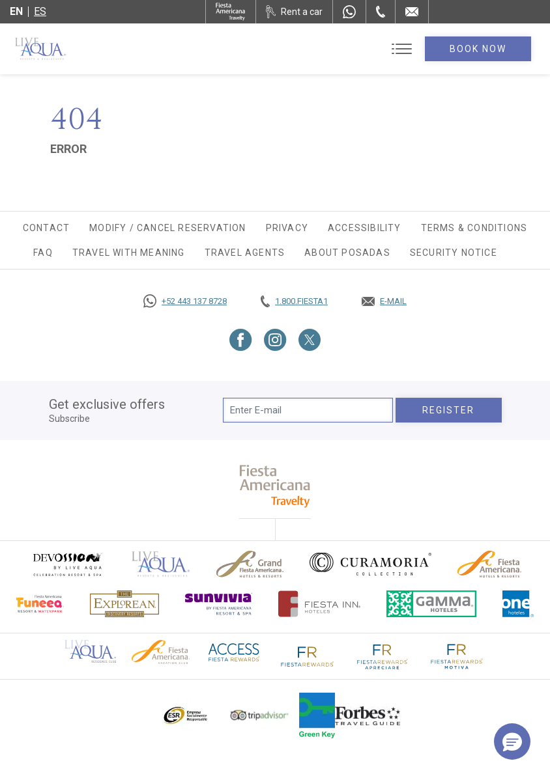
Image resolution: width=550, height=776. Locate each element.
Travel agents (245, 252)
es (40, 11)
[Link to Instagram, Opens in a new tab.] (275, 340)
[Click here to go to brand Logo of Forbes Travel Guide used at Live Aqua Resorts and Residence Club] (367, 715)
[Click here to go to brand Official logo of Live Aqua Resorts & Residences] (161, 564)
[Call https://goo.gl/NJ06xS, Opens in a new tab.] (185, 301)
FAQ (43, 252)
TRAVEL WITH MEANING (128, 252)
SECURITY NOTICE (453, 252)
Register (448, 410)
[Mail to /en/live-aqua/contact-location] (412, 11)
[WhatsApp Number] (349, 11)
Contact (46, 228)
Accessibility (364, 228)
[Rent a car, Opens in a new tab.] (294, 11)
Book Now (478, 49)
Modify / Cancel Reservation (167, 228)
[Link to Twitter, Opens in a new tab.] (309, 340)
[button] (512, 741)
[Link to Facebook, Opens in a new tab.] (240, 340)
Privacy (287, 228)
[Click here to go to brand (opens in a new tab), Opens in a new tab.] (67, 564)
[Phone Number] (380, 11)
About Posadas (347, 252)
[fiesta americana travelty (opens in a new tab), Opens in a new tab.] (275, 486)
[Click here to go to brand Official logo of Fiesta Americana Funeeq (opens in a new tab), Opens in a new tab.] (40, 603)
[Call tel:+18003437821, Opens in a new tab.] (294, 301)
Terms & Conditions (474, 228)
